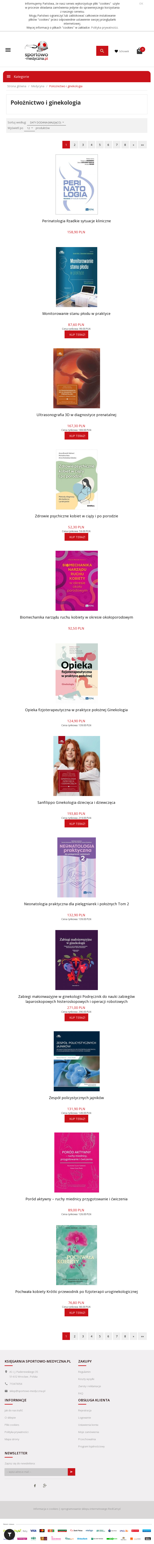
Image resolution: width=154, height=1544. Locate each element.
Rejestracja (84, 1410)
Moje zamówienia (88, 1432)
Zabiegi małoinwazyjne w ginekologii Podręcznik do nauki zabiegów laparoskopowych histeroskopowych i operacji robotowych (76, 999)
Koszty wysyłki (86, 1379)
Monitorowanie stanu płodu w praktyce (76, 313)
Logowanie (84, 1417)
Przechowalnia (87, 1439)
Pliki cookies (12, 1425)
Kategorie (17, 76)
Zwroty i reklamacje (89, 1386)
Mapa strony (12, 1439)
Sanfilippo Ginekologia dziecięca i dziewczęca (76, 802)
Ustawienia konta (88, 1425)
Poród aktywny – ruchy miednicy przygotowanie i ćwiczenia (76, 1199)
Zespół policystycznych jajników (76, 1097)
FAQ (80, 1393)
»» (142, 145)
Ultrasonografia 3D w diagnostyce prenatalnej (76, 414)
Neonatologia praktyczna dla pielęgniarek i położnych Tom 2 (76, 903)
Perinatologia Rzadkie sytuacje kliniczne (76, 220)
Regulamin (84, 1372)
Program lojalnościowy (91, 1446)
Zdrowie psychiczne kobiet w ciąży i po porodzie (76, 516)
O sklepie (10, 1417)
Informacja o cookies (45, 1509)
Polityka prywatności (104, 27)
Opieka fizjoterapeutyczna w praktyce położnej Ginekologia (76, 709)
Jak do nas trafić (14, 1410)
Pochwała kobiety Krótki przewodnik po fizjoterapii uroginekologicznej (76, 1291)
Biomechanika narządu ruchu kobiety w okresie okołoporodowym (76, 617)
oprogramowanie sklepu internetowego (84, 1509)
